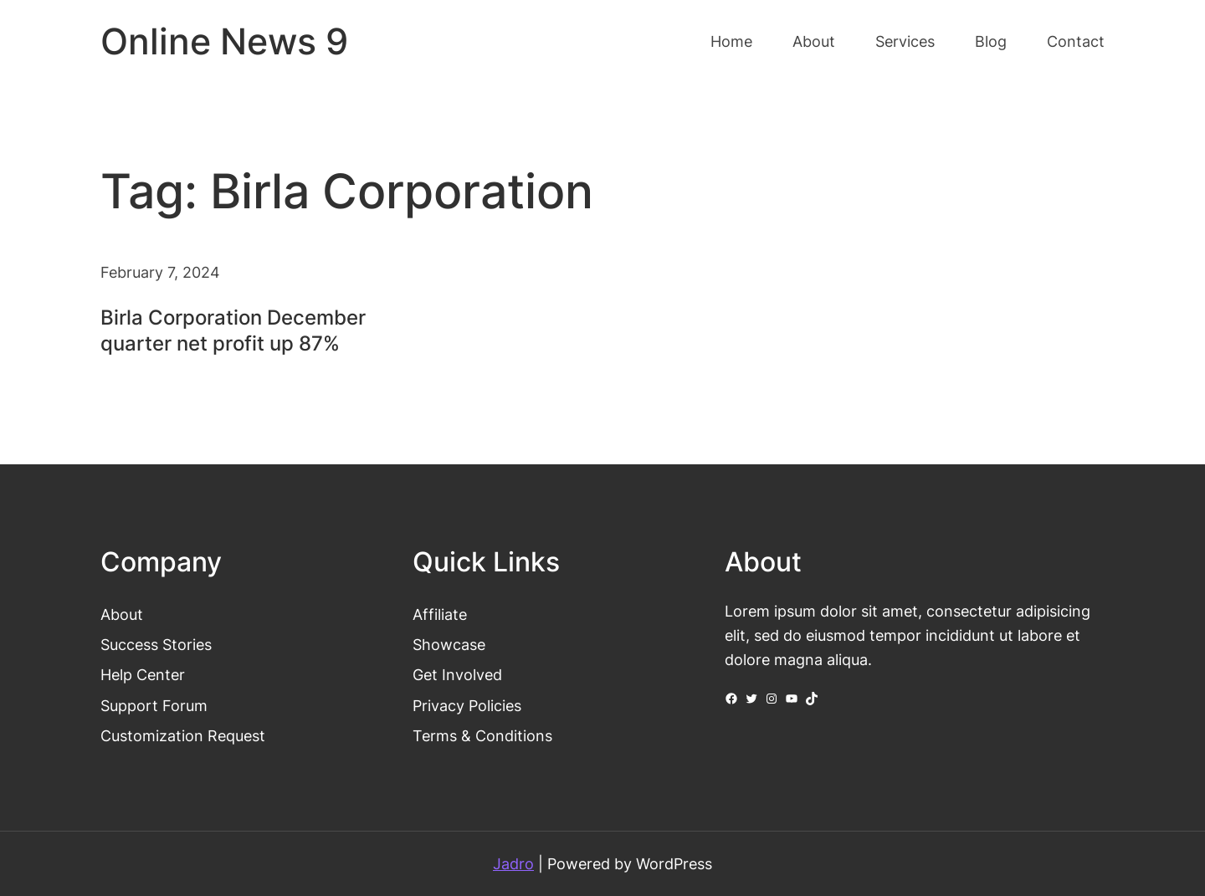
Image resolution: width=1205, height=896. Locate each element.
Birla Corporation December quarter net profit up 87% (233, 330)
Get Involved (457, 674)
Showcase (449, 644)
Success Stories (156, 644)
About (121, 614)
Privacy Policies (467, 705)
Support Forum (154, 705)
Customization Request (182, 735)
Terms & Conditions (482, 735)
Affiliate (440, 614)
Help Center (142, 674)
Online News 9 (224, 41)
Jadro (513, 863)
